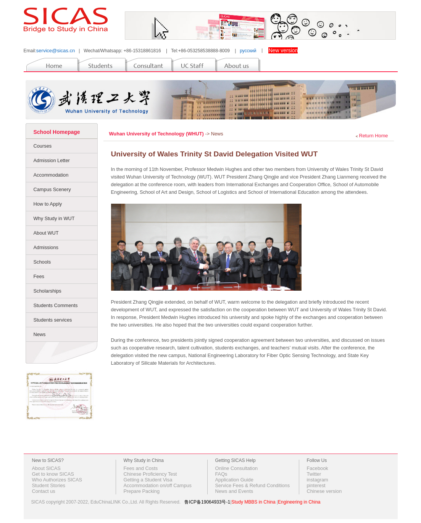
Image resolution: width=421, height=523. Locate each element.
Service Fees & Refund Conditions (252, 485)
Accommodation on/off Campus (158, 485)
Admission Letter (52, 160)
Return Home (373, 135)
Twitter (314, 474)
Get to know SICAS (53, 474)
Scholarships (47, 291)
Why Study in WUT (54, 218)
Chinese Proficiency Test (150, 474)
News (40, 334)
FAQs (221, 474)
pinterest (316, 485)
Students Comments (56, 305)
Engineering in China (299, 502)
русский (248, 50)
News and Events (234, 491)
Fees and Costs (141, 468)
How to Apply (48, 204)
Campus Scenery (52, 189)
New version (283, 50)
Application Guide (234, 480)
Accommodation (51, 175)
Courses (43, 146)
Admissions (46, 247)
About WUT (46, 233)
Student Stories (49, 485)
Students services (53, 320)
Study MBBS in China (253, 502)
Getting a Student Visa (148, 480)
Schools (42, 262)
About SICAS (46, 468)
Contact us (43, 491)
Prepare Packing (142, 491)
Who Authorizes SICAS (57, 480)
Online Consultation (236, 468)
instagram (317, 480)
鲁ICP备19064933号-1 (207, 502)
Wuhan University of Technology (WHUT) (157, 134)
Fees (39, 276)
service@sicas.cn (55, 50)
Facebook (317, 468)
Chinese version (324, 491)
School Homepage (57, 132)
